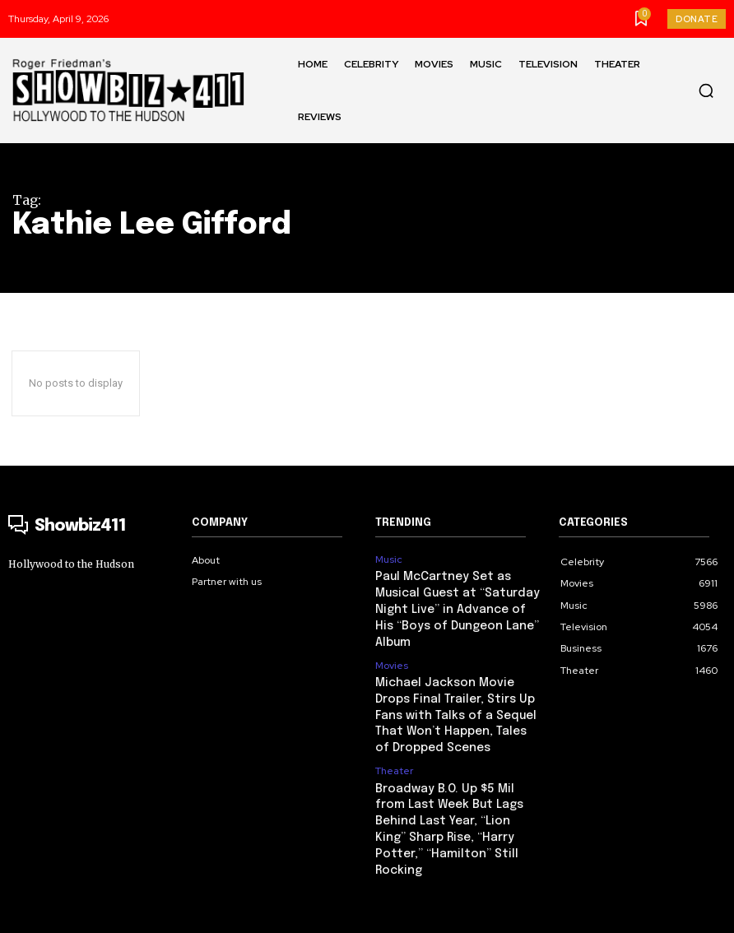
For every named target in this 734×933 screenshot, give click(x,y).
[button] (706, 90)
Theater (394, 742)
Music (388, 559)
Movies (391, 643)
